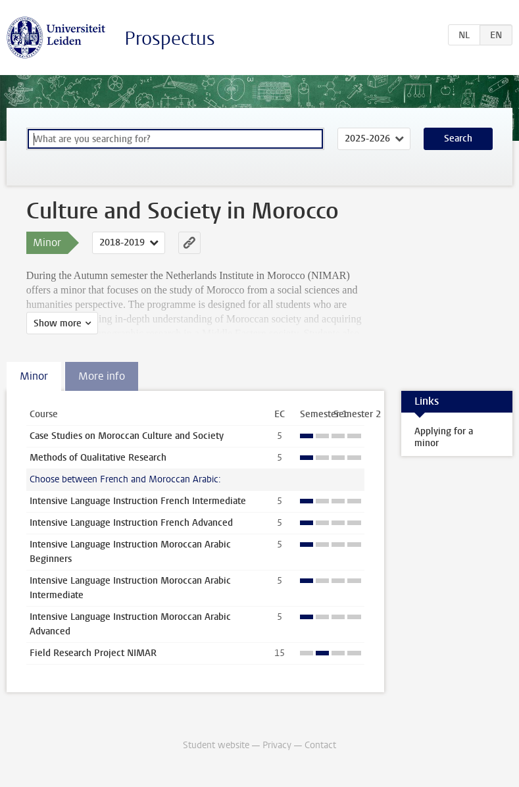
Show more (58, 323)
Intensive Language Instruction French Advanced (131, 523)
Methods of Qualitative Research (98, 457)
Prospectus (169, 38)
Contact (320, 745)
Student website (216, 745)
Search (458, 138)
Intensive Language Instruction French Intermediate (138, 501)
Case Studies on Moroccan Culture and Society (127, 436)
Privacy (276, 745)
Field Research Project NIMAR (93, 653)
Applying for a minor (443, 437)
